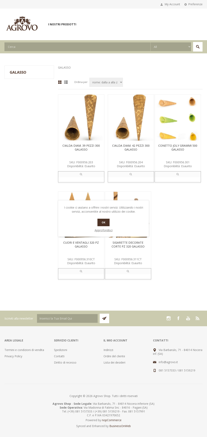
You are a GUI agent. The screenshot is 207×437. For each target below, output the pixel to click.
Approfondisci (104, 230)
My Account (172, 4)
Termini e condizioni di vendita (24, 350)
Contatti (59, 356)
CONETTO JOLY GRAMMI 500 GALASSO (177, 147)
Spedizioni (60, 350)
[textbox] (77, 46)
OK (103, 222)
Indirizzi (108, 350)
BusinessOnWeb (120, 426)
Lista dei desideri (114, 362)
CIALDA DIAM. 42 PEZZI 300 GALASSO (131, 147)
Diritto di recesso (65, 362)
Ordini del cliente (114, 356)
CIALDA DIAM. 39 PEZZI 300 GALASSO (81, 147)
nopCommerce (111, 420)
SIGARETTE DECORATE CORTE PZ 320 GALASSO (128, 244)
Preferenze (195, 4)
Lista (66, 82)
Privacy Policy (13, 356)
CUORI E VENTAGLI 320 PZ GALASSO (81, 244)
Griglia (60, 82)
